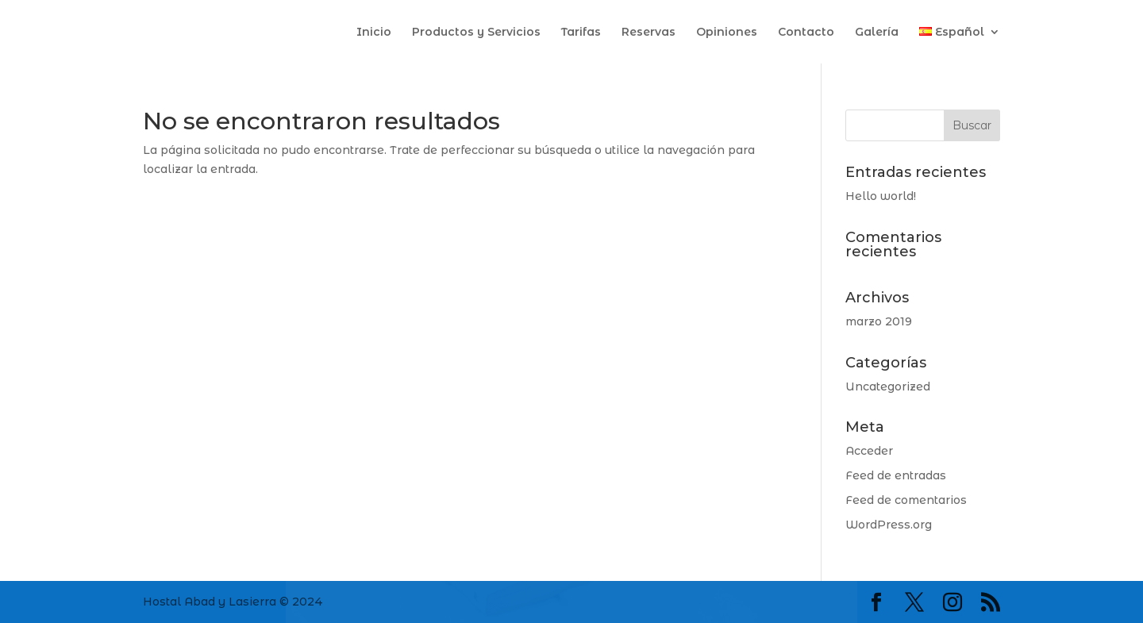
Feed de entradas (895, 475)
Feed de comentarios (906, 500)
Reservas (648, 32)
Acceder (869, 451)
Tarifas (581, 32)
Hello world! (880, 196)
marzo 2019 (878, 321)
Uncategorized (887, 386)
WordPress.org (888, 524)
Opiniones (726, 32)
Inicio (373, 32)
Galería (877, 32)
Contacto (806, 32)
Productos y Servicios (476, 32)
